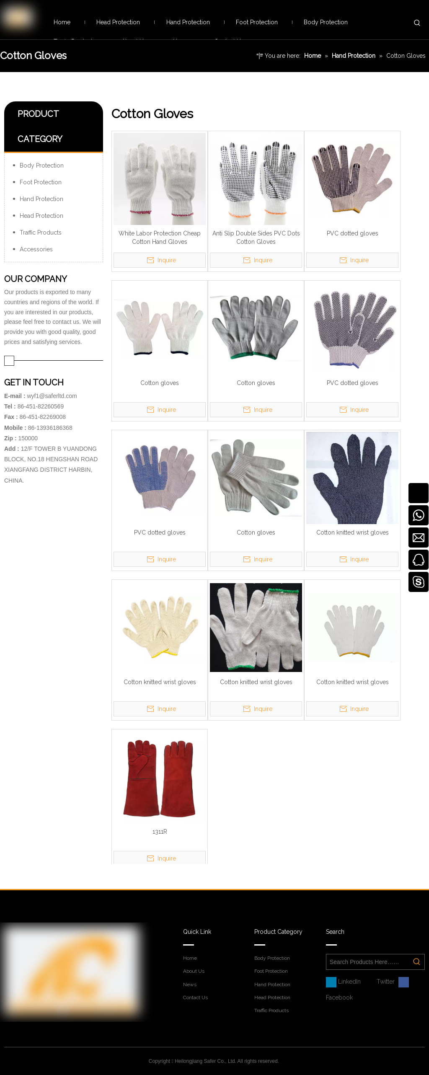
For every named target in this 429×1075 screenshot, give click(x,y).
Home (190, 958)
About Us (193, 971)
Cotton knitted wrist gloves (352, 532)
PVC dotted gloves (352, 233)
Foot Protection (41, 182)
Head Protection (41, 215)
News (189, 984)
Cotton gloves (159, 383)
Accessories (36, 249)
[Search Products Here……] (367, 961)
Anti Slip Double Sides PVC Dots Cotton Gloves (256, 237)
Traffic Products (41, 232)
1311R (159, 831)
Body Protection (42, 165)
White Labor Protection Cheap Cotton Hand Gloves (160, 237)
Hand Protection (41, 199)
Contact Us (195, 997)
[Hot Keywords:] (417, 23)
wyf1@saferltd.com (52, 396)
